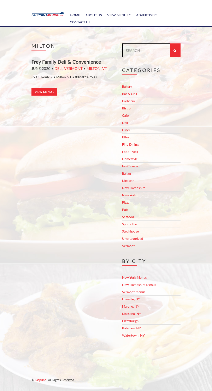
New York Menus (134, 277)
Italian (126, 173)
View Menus (117, 15)
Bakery (127, 86)
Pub (125, 209)
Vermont (73, 68)
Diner (126, 130)
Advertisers (147, 15)
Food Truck (130, 152)
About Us (94, 15)
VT (104, 68)
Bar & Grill (129, 94)
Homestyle (130, 159)
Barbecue (129, 101)
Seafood (128, 217)
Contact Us (80, 22)
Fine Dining (130, 144)
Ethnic (126, 137)
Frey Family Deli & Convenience (66, 62)
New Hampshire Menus (139, 285)
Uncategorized (132, 238)
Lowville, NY (131, 299)
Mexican (128, 180)
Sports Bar (129, 224)
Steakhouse (130, 231)
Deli (58, 68)
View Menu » (44, 92)
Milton (94, 68)
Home (75, 15)
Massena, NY (131, 313)
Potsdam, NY (131, 328)
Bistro (126, 108)
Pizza (126, 202)
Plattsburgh (130, 321)
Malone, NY (130, 306)
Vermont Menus (134, 292)
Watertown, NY (133, 335)
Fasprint (40, 380)
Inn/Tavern (130, 166)
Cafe (125, 115)
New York (129, 195)
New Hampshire (133, 188)
